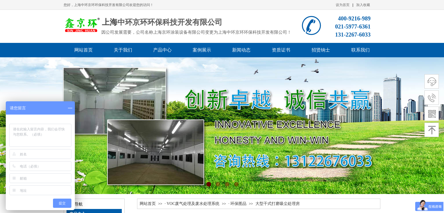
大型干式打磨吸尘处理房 (277, 203)
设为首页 (343, 5)
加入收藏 (363, 5)
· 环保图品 (237, 203)
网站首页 (148, 203)
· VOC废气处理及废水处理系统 (192, 203)
